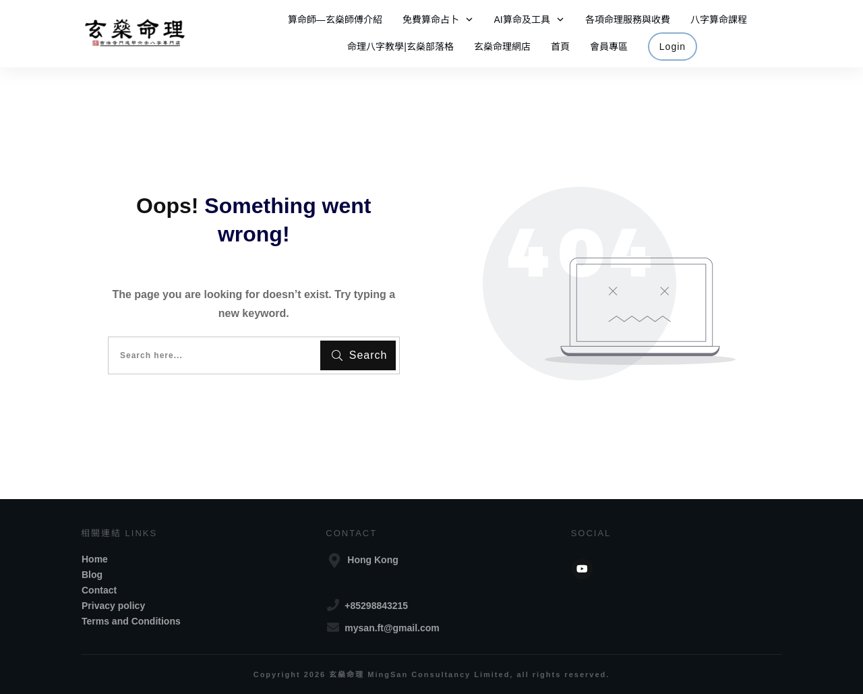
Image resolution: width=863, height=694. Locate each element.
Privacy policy (113, 605)
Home (95, 559)
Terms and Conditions (131, 621)
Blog (92, 574)
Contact (99, 590)
